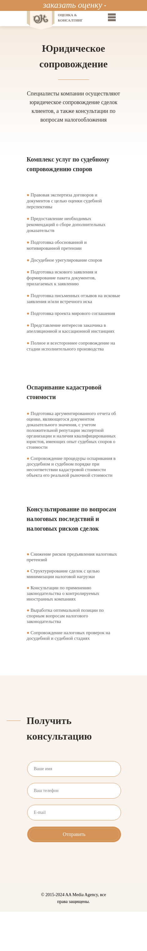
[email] (74, 812)
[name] (74, 769)
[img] (112, 17)
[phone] (74, 791)
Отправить (74, 834)
